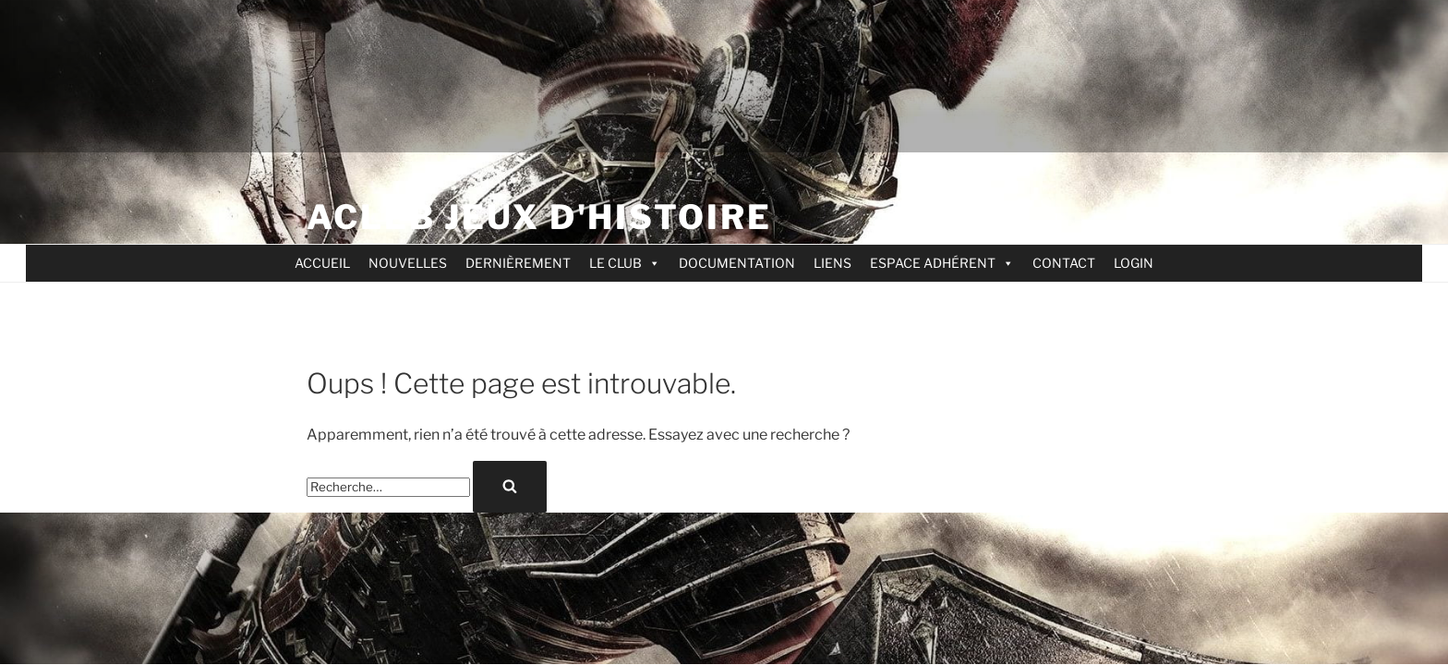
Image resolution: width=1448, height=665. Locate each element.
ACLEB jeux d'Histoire (539, 217)
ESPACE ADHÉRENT (942, 263)
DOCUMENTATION (737, 263)
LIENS (832, 263)
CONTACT (1063, 263)
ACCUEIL (322, 263)
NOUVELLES (407, 263)
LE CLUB (624, 263)
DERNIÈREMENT (518, 263)
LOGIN (1133, 263)
